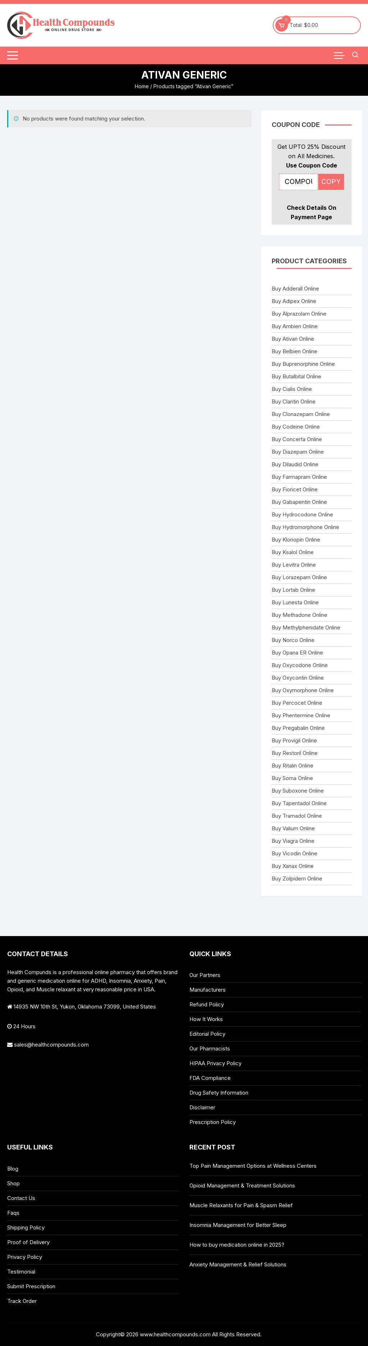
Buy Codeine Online (296, 426)
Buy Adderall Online (295, 288)
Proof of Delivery (28, 1242)
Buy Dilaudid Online (295, 464)
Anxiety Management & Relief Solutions (237, 1264)
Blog (12, 1168)
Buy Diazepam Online (298, 451)
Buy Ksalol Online (293, 552)
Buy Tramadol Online (297, 815)
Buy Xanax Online (293, 866)
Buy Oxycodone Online (300, 665)
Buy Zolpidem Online (297, 878)
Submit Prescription (31, 1286)
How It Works (206, 1019)
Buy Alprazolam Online (299, 313)
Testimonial (21, 1271)
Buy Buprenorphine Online (303, 363)
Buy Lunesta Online (295, 602)
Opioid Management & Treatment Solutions (242, 1185)
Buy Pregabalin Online (298, 727)
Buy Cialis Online (292, 389)
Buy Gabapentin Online (299, 502)
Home (142, 86)
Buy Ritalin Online (292, 765)
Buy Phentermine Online (301, 715)
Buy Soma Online (292, 778)
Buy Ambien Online (295, 326)
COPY (331, 182)
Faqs (13, 1212)
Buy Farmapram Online (299, 476)
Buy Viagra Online (293, 840)
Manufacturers (207, 989)
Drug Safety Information (218, 1092)
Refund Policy (206, 1004)
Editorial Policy (207, 1033)
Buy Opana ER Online (297, 652)
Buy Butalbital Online (296, 376)
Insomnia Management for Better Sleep (237, 1225)
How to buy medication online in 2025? (236, 1244)
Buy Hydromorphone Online (305, 527)
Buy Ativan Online (293, 338)
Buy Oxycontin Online (298, 677)
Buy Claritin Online (294, 401)
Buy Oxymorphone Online (303, 690)
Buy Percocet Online (297, 702)
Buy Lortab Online (293, 589)
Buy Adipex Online (294, 301)
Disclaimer (202, 1107)
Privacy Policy (24, 1256)
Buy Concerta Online (297, 439)
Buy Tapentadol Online (299, 803)
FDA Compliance (210, 1078)
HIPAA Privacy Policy (215, 1063)
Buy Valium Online (293, 828)
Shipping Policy (26, 1227)
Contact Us (21, 1198)
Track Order (22, 1301)
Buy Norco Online (293, 640)
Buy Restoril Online (295, 753)
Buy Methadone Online (299, 614)
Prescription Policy (212, 1122)
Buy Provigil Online (294, 740)
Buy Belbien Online (294, 351)
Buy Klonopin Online (296, 539)
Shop (13, 1183)
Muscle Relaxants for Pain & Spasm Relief (241, 1205)
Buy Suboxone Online (298, 790)
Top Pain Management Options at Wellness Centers (253, 1165)
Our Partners (204, 975)
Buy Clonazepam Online (301, 414)
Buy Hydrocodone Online (302, 514)
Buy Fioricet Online (295, 489)
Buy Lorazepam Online (299, 577)
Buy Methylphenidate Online (306, 627)
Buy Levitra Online (294, 564)
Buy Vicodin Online (294, 853)
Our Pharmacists (209, 1048)
